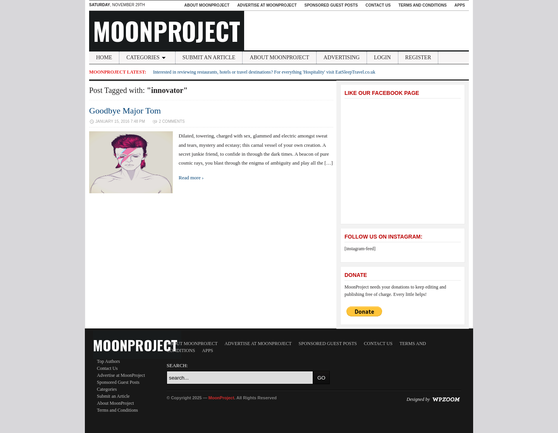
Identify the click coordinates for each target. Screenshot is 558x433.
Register (418, 57)
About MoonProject (206, 5)
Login (382, 57)
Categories (147, 57)
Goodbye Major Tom (125, 110)
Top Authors (108, 361)
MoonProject (166, 30)
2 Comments (172, 121)
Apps (460, 5)
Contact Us (378, 5)
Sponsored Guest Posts (331, 5)
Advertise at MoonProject (266, 5)
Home (104, 57)
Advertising (342, 57)
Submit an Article (209, 57)
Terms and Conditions (422, 5)
